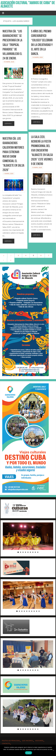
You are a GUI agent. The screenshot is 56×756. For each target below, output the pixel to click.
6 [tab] (30, 552)
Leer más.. (8, 123)
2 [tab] (20, 552)
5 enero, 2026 (37, 167)
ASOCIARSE (39, 741)
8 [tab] (35, 552)
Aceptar (28, 753)
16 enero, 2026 (37, 57)
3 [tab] (23, 552)
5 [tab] (28, 552)
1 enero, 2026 (8, 173)
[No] (53, 750)
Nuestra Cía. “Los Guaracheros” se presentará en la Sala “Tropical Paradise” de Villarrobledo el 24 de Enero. (12, 44)
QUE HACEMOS (27, 741)
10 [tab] (39, 611)
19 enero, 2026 (9, 62)
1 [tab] (18, 552)
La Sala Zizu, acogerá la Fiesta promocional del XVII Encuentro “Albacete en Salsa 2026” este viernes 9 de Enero (42, 150)
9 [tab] (37, 552)
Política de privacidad (11, 741)
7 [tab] (32, 552)
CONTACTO (6, 743)
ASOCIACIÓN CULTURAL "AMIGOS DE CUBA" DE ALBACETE (28, 4)
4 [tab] (25, 552)
